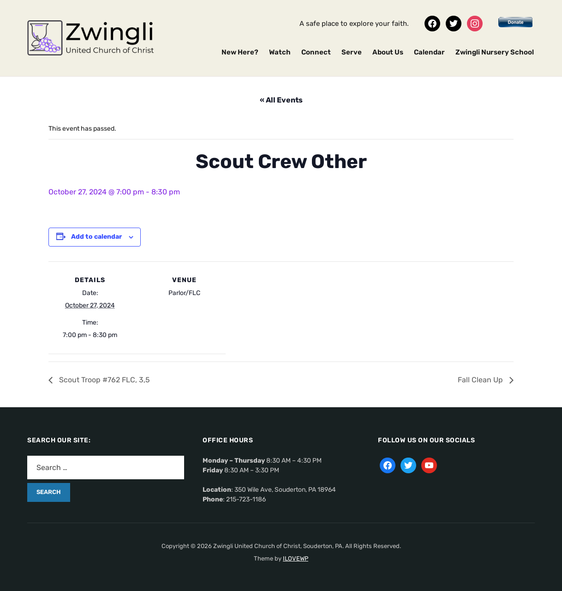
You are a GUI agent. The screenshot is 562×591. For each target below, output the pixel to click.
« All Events (281, 100)
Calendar (429, 52)
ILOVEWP (295, 558)
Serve (351, 52)
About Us (387, 52)
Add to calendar (96, 237)
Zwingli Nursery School (494, 52)
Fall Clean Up (481, 379)
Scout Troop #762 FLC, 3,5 (103, 379)
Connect (316, 52)
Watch (280, 52)
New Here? (239, 52)
